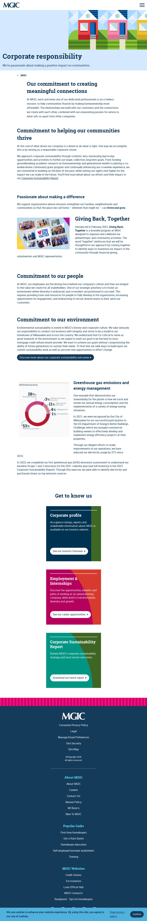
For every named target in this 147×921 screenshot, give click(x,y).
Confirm (137, 914)
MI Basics (73, 808)
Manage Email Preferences (73, 737)
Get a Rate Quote (74, 838)
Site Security (73, 743)
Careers (73, 790)
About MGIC (73, 784)
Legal (73, 731)
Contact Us (73, 796)
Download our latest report (68, 678)
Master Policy (73, 802)
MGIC (24, 75)
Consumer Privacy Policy (73, 725)
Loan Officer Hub (73, 887)
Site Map (73, 749)
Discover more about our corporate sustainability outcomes (54, 357)
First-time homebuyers (74, 832)
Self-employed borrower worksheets (73, 850)
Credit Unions (73, 875)
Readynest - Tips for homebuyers (74, 899)
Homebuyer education (73, 844)
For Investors (73, 881)
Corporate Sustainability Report (39, 178)
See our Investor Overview (68, 551)
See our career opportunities (69, 614)
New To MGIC (73, 814)
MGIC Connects (73, 893)
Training (73, 856)
